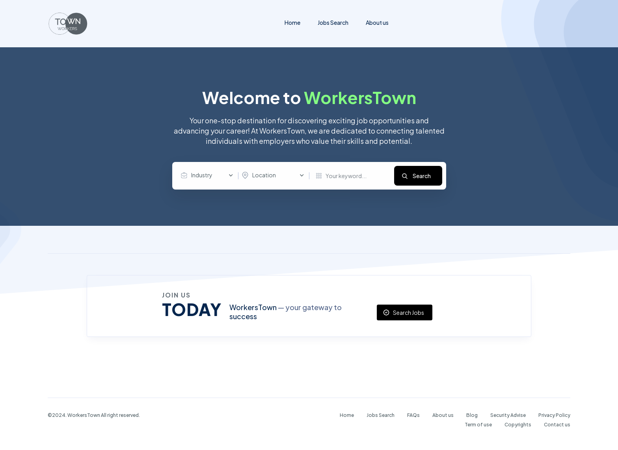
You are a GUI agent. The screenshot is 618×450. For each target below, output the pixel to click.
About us (377, 22)
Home (292, 22)
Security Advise (508, 415)
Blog (472, 415)
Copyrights (517, 425)
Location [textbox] (264, 175)
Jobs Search (333, 22)
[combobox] (209, 175)
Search (422, 175)
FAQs (413, 415)
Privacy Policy (554, 415)
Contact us (557, 425)
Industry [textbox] (201, 175)
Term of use (478, 425)
